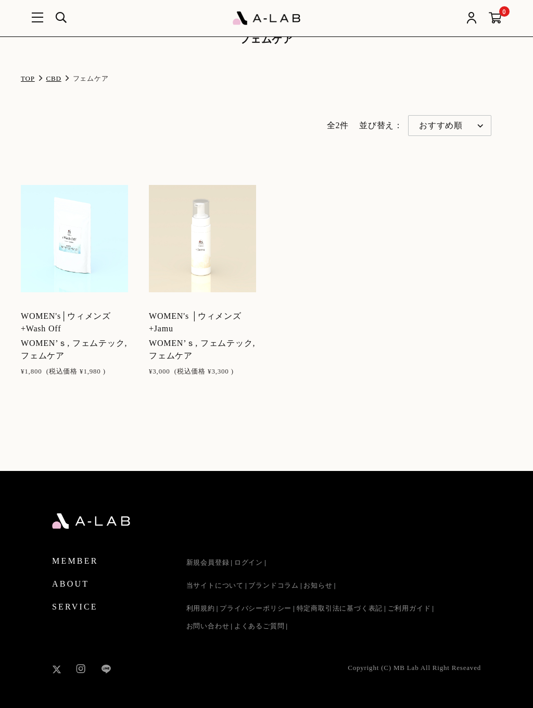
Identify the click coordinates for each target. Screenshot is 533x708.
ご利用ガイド (409, 608)
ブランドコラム (273, 585)
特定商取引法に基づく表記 (340, 608)
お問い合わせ (208, 626)
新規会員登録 (208, 562)
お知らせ (317, 585)
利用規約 (200, 608)
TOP (28, 78)
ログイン (248, 562)
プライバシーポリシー (255, 608)
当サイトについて (215, 585)
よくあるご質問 (259, 626)
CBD (53, 78)
